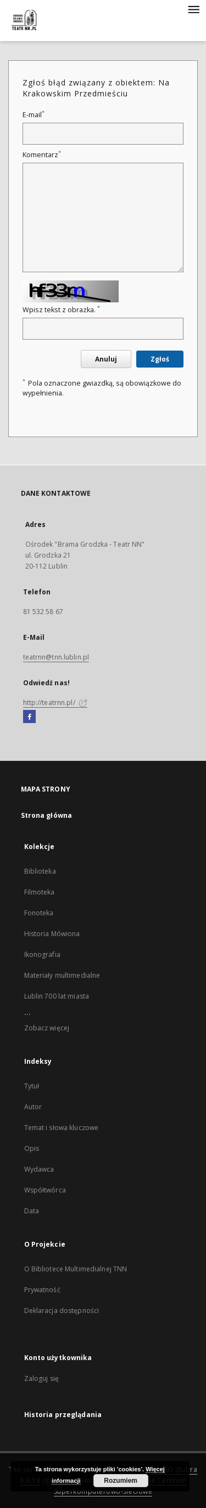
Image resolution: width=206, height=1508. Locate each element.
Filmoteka (39, 892)
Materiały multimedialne (62, 975)
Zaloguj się (41, 1378)
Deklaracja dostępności (61, 1310)
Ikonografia (42, 954)
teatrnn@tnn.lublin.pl (56, 657)
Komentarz (42, 154)
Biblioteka (40, 871)
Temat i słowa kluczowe (61, 1127)
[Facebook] (29, 717)
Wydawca (39, 1169)
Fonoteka (39, 913)
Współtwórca (45, 1190)
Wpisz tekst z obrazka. (61, 309)
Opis (31, 1148)
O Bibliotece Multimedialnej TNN (75, 1269)
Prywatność (42, 1289)
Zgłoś (160, 359)
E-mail (33, 114)
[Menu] (193, 9)
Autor (33, 1106)
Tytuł (32, 1086)
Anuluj (106, 359)
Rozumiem (120, 1480)
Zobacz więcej (47, 1028)
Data (31, 1210)
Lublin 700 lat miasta (57, 996)
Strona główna (47, 815)
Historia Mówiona (52, 933)
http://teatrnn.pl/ (55, 702)
